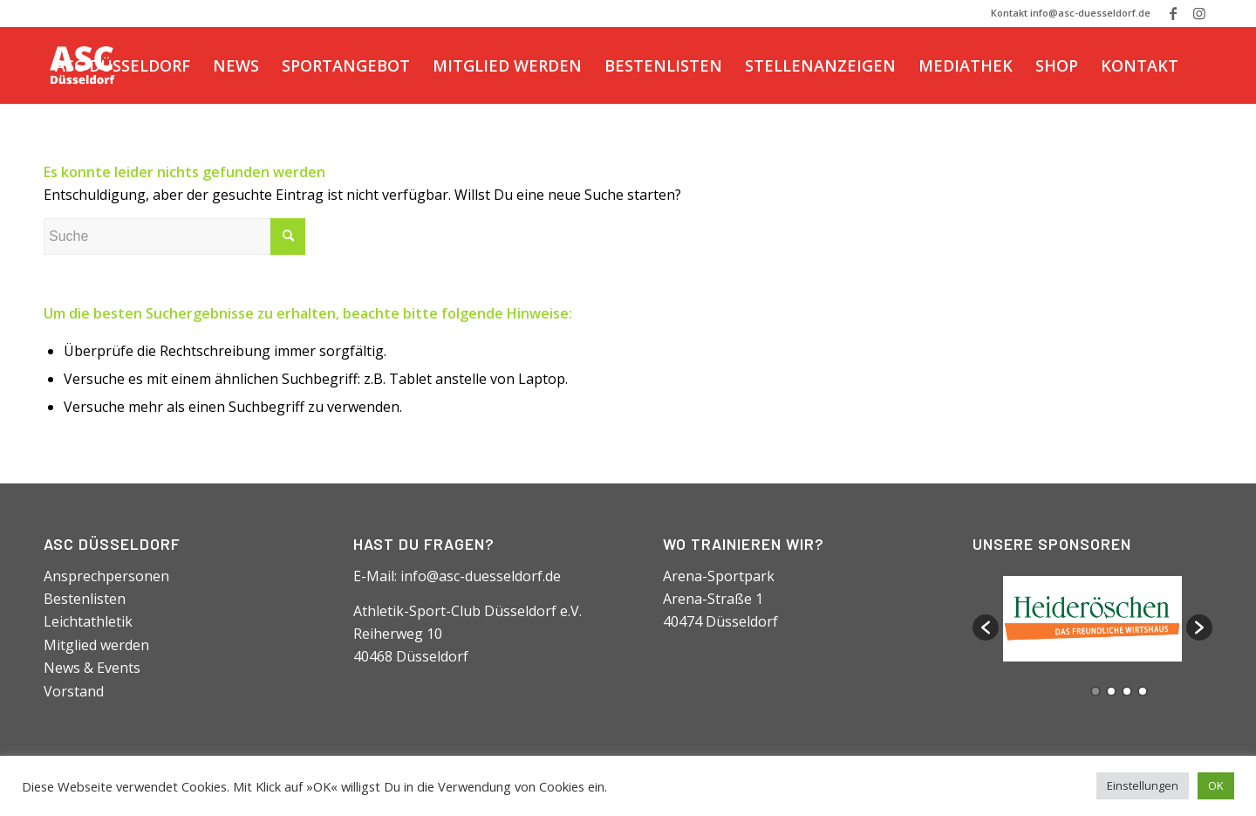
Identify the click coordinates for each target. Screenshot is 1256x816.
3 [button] (1127, 691)
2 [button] (1111, 691)
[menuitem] (122, 65)
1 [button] (1095, 691)
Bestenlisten (85, 598)
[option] (1092, 619)
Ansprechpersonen (106, 576)
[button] (986, 627)
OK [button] (1216, 785)
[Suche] (61, 142)
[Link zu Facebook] (1172, 13)
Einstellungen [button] (1142, 785)
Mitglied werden (96, 645)
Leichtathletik (88, 621)
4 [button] (1142, 691)
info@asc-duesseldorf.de (480, 576)
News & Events (92, 667)
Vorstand (74, 691)
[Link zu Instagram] (1199, 13)
